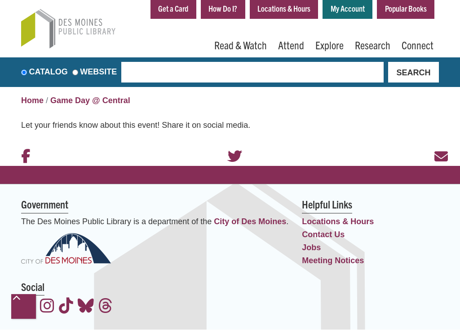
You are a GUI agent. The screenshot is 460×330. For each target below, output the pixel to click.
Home (32, 100)
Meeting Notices (333, 260)
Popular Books (406, 8)
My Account (348, 8)
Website (98, 72)
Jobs (311, 247)
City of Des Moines (250, 221)
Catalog (48, 72)
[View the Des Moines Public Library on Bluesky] (86, 307)
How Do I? (222, 8)
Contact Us (323, 234)
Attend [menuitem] (291, 45)
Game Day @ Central (90, 100)
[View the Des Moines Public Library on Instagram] (47, 307)
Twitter (230, 144)
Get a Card (173, 8)
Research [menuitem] (372, 45)
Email (436, 144)
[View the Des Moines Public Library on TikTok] (66, 307)
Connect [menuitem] (417, 45)
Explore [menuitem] (329, 45)
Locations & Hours (283, 8)
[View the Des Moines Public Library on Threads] (105, 307)
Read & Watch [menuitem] (240, 45)
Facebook (23, 144)
